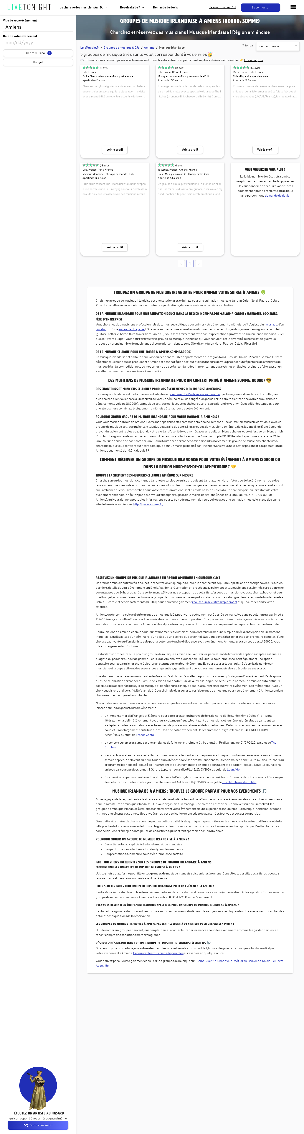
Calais (266, 961)
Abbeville (102, 965)
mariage (271, 324)
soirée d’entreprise (132, 329)
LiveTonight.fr (89, 47)
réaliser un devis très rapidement (214, 602)
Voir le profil (115, 149)
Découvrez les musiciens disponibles (158, 953)
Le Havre (277, 961)
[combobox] (38, 27)
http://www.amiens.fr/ (148, 504)
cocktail (101, 329)
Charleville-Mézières (232, 961)
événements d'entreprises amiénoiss (195, 394)
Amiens (149, 47)
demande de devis (277, 195)
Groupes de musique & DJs (121, 47)
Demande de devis (165, 7)
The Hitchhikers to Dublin (239, 782)
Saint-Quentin (206, 961)
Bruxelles (254, 961)
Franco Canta (145, 734)
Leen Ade (233, 769)
